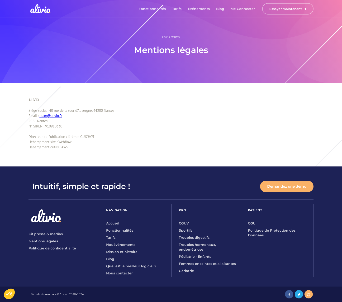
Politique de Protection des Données (271, 232)
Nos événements (120, 245)
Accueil (112, 223)
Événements (199, 9)
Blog (220, 9)
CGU (252, 223)
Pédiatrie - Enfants (195, 256)
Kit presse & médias (45, 234)
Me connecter (243, 9)
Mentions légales (43, 241)
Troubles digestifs (194, 237)
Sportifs (185, 230)
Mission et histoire (122, 252)
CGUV (184, 223)
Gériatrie (186, 271)
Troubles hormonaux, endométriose (197, 247)
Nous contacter (119, 273)
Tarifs (176, 9)
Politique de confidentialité (52, 248)
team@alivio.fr (50, 115)
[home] (40, 8)
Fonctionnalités (152, 9)
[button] (9, 294)
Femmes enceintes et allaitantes (207, 264)
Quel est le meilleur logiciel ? (131, 266)
